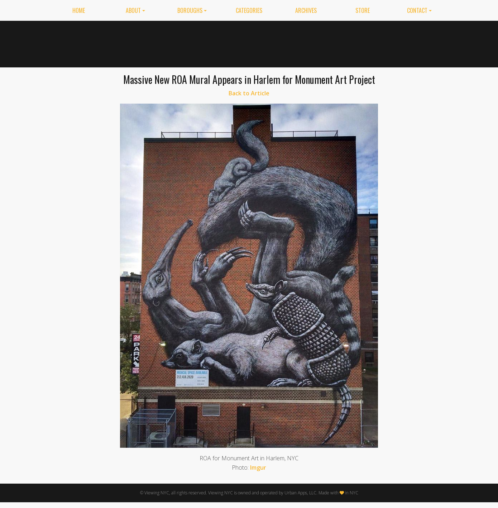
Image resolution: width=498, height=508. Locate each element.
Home (78, 10)
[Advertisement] (317, 43)
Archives (306, 10)
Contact (417, 10)
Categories (249, 10)
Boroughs (189, 10)
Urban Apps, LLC (300, 493)
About (133, 10)
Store (362, 10)
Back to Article (249, 93)
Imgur (258, 467)
